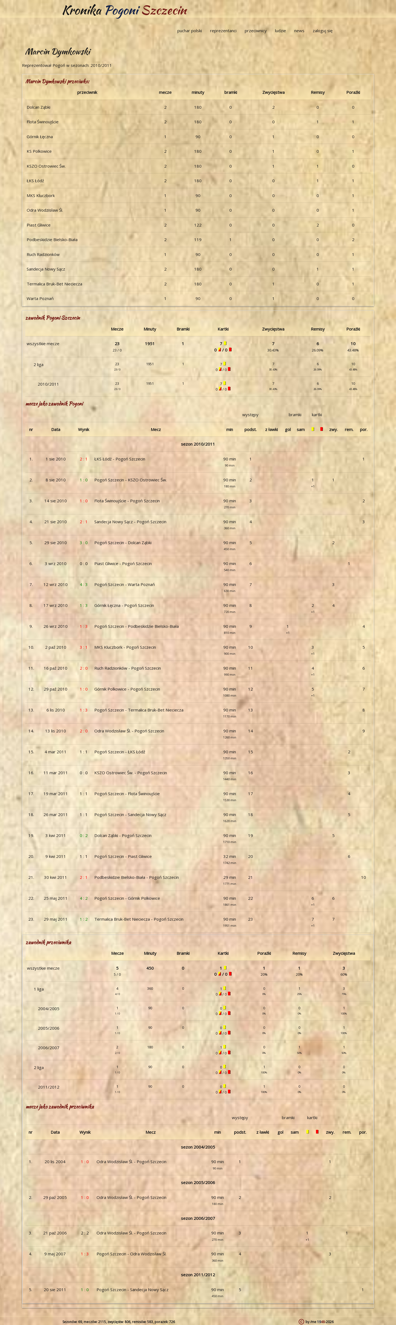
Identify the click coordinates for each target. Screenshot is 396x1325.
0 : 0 (84, 563)
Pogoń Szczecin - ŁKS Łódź (119, 751)
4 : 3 (84, 584)
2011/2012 (48, 1087)
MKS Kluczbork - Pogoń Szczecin (125, 647)
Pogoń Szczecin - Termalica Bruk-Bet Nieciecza (138, 710)
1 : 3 (84, 605)
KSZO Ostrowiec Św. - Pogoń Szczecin (130, 772)
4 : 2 (84, 898)
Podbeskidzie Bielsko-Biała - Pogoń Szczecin (136, 877)
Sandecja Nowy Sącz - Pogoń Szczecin (130, 521)
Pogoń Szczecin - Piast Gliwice (123, 856)
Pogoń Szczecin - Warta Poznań (124, 584)
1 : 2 (84, 919)
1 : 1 (84, 751)
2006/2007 (48, 1047)
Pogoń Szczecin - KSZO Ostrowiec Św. (130, 479)
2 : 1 (84, 459)
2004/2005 (48, 1008)
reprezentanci (223, 30)
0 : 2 (84, 835)
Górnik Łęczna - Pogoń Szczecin (124, 605)
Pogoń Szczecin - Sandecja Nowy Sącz (130, 814)
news (299, 30)
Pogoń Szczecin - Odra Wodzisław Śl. (131, 1253)
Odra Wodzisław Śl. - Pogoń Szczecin (129, 731)
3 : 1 (84, 647)
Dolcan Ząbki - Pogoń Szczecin (123, 835)
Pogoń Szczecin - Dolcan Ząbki (123, 542)
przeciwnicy (256, 30)
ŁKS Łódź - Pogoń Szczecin (119, 459)
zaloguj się (322, 30)
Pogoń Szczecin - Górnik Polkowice (127, 898)
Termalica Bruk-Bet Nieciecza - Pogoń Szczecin (138, 919)
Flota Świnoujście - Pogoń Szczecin (127, 500)
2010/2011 (48, 384)
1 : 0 (84, 479)
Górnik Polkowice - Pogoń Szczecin (127, 689)
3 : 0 (84, 542)
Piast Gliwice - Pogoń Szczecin (123, 563)
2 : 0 (84, 668)
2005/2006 (48, 1028)
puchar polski (189, 30)
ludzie (280, 30)
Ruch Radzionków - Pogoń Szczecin (127, 668)
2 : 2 (85, 1233)
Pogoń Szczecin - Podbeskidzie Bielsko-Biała (136, 626)
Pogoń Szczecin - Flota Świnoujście (127, 793)
